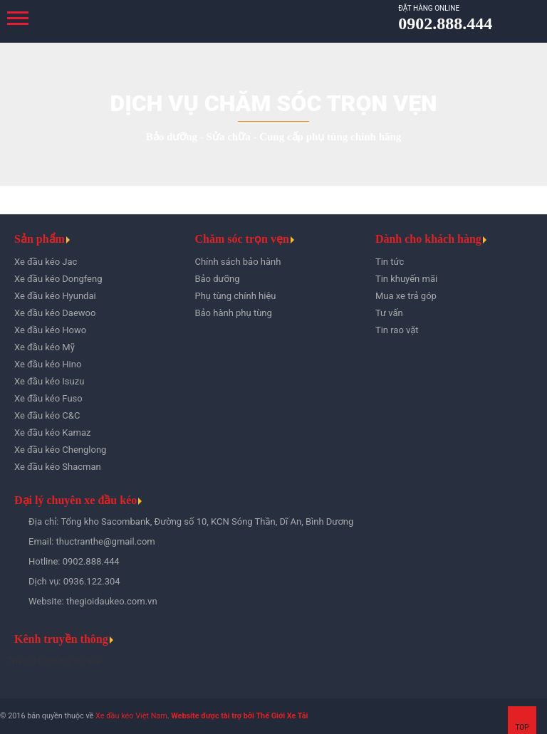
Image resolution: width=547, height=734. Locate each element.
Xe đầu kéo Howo (50, 330)
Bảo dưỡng (216, 278)
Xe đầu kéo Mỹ (44, 347)
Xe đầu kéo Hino (47, 364)
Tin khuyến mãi (406, 278)
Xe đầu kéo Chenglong (60, 449)
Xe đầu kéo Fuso (48, 398)
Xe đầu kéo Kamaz (52, 432)
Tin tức (389, 261)
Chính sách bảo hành (237, 261)
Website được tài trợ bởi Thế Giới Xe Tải (239, 715)
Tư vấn (389, 313)
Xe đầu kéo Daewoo (54, 313)
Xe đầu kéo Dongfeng (58, 278)
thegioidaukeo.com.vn (111, 601)
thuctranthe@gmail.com (105, 541)
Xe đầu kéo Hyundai (55, 295)
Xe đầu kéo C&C (47, 415)
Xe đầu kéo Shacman (57, 466)
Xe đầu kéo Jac (45, 261)
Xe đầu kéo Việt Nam (131, 715)
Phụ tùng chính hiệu (235, 295)
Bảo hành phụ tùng (232, 313)
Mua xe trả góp (406, 295)
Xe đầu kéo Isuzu (49, 381)
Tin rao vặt (397, 330)
